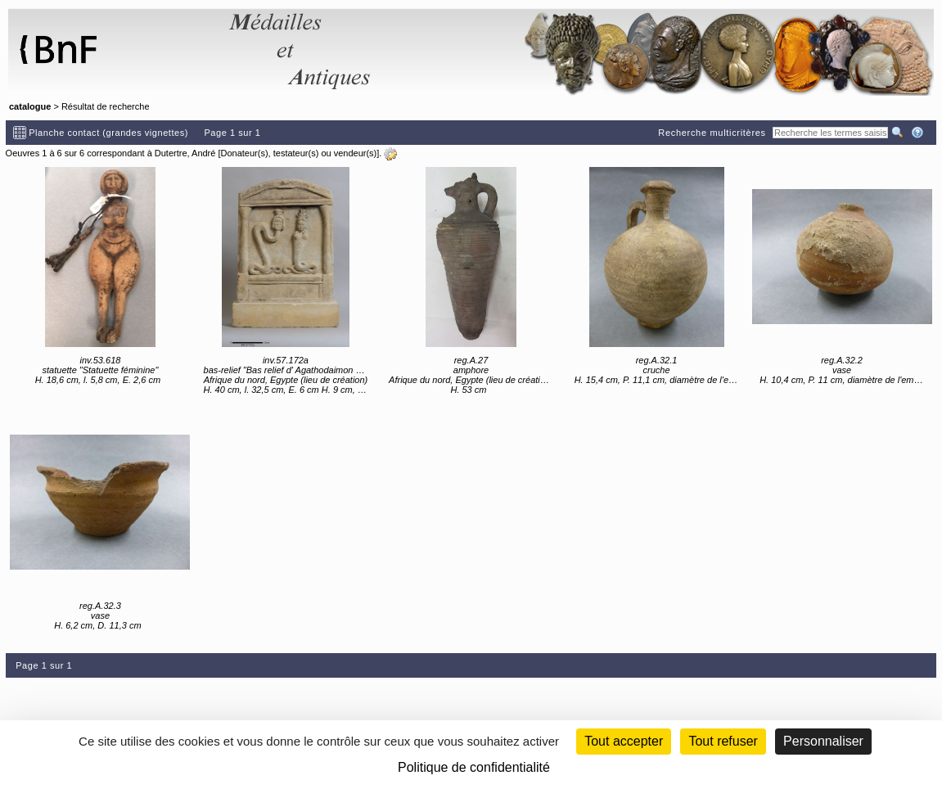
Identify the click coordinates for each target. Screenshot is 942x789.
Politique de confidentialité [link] (474, 767)
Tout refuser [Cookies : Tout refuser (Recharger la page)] (722, 741)
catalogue (30, 106)
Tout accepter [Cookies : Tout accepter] (623, 741)
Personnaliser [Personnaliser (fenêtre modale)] (823, 741)
